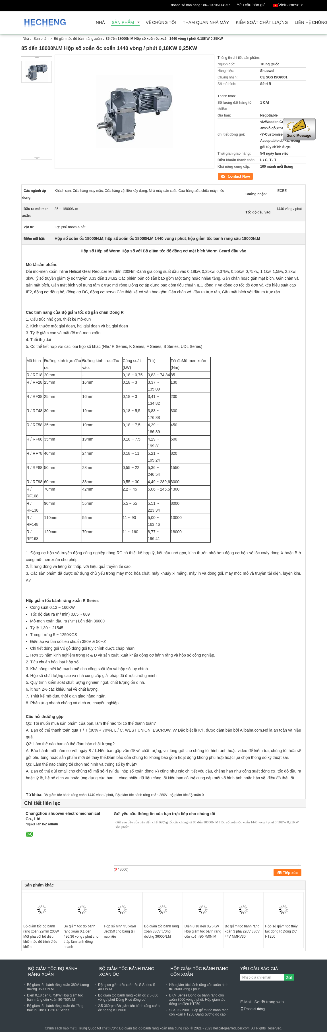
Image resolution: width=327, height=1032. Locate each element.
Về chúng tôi (161, 22)
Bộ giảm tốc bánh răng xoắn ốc (126, 971)
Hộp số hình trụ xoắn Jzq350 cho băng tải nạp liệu (120, 931)
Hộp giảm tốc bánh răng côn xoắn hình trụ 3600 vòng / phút (198, 987)
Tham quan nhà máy (206, 22)
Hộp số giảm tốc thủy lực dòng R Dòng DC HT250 (281, 931)
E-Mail (246, 1002)
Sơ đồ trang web (268, 1002)
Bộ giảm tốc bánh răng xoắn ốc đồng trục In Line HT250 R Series (55, 1008)
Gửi (289, 977)
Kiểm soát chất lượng (262, 22)
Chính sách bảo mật (60, 1028)
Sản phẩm (123, 22)
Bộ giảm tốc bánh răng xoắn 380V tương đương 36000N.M (161, 931)
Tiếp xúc (224, 176)
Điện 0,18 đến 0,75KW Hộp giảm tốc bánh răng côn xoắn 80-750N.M (203, 931)
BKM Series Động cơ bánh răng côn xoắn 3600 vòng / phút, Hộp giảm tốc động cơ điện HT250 (197, 999)
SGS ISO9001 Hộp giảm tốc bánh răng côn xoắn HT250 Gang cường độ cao (198, 1012)
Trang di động (252, 1009)
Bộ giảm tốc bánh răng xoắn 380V (141, 795)
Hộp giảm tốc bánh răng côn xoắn (199, 971)
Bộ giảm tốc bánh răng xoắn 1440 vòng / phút (78, 795)
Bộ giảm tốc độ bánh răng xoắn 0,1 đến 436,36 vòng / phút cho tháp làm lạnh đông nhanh (81, 936)
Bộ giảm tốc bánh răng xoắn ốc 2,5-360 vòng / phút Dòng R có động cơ (128, 997)
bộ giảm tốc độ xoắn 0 (187, 795)
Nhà (100, 22)
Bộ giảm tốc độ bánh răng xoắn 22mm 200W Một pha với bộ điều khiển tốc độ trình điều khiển (41, 936)
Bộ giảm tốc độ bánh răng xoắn (78, 39)
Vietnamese (292, 4)
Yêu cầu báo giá (251, 5)
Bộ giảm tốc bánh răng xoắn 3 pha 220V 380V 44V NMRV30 (242, 931)
